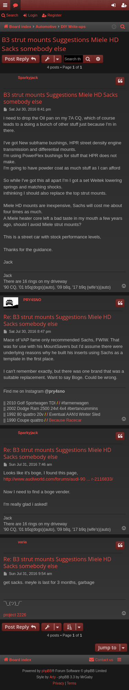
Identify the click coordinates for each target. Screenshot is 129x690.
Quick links (6, 6)
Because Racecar (65, 420)
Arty (53, 677)
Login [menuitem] (115, 6)
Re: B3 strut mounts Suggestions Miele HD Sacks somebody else (57, 320)
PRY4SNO (32, 300)
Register (54, 15)
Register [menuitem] (125, 6)
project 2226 (14, 614)
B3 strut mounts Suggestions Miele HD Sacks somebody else (60, 44)
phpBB (47, 671)
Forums (17, 6)
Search (12, 15)
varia (22, 542)
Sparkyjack (28, 77)
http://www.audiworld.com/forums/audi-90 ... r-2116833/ (58, 479)
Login (32, 15)
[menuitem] (123, 27)
